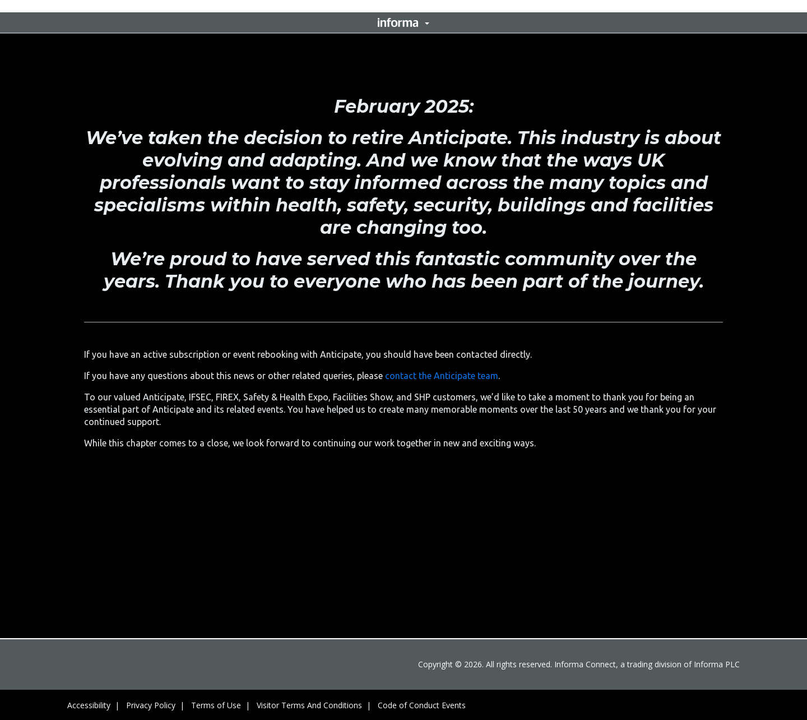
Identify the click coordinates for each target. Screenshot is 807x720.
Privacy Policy (150, 705)
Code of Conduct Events (422, 705)
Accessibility (88, 705)
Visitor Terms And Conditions (309, 705)
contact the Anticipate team (441, 376)
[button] (403, 22)
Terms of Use (216, 705)
